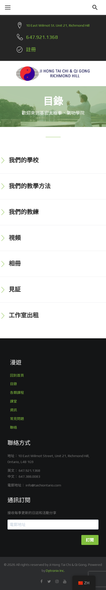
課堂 (13, 401)
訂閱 (90, 540)
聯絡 (13, 427)
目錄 (13, 384)
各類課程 (17, 393)
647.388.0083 (29, 476)
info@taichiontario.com (43, 485)
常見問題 (17, 419)
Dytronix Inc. (55, 571)
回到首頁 (17, 375)
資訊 (13, 410)
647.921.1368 (29, 470)
